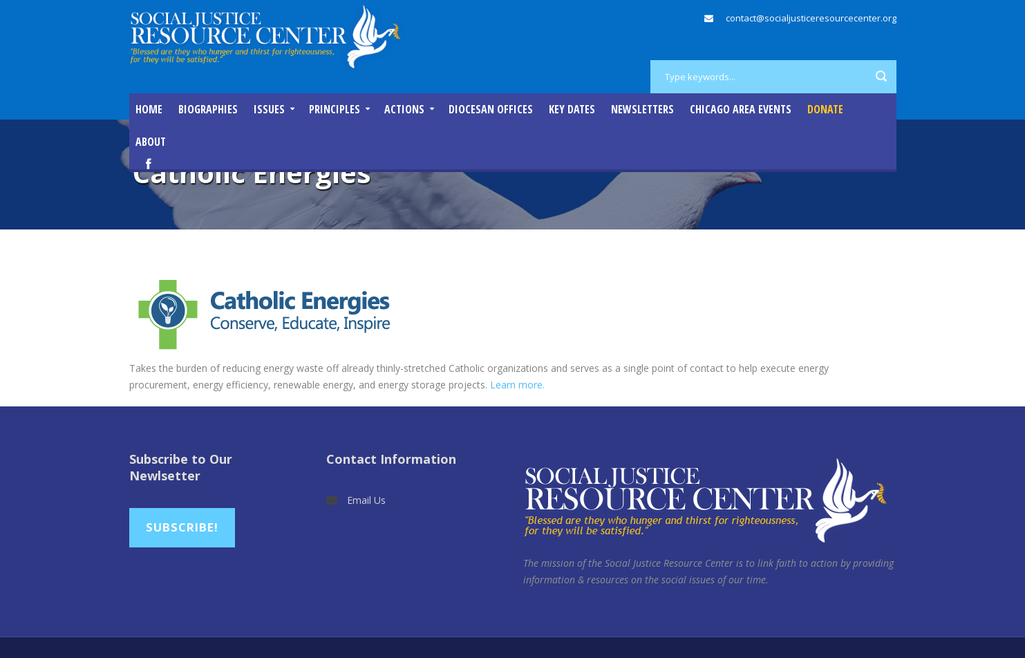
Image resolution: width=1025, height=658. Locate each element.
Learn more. (517, 384)
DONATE (825, 109)
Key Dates (572, 109)
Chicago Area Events (740, 109)
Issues (269, 109)
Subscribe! (182, 527)
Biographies (208, 109)
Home (148, 109)
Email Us (366, 500)
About (150, 141)
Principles (334, 109)
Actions (404, 109)
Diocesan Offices (491, 109)
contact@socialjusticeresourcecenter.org (811, 18)
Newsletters (642, 109)
